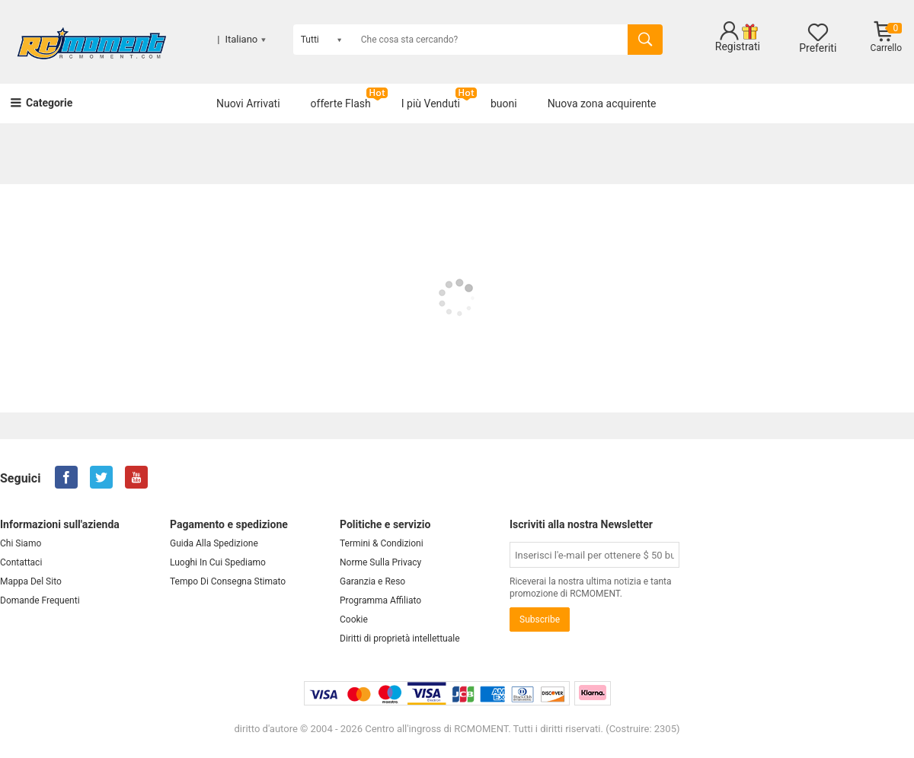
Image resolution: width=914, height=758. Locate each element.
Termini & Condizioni (381, 543)
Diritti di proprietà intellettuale (400, 638)
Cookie (354, 619)
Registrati (737, 46)
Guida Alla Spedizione (214, 543)
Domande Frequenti (40, 600)
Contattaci (21, 562)
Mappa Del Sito (31, 581)
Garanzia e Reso (372, 581)
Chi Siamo (20, 543)
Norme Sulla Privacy (380, 562)
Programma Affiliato (380, 600)
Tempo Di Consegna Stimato (228, 581)
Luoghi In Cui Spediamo (218, 562)
